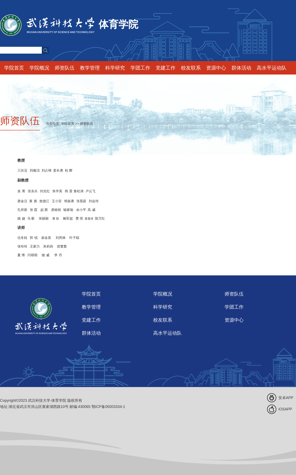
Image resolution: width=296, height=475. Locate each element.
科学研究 (115, 68)
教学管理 (90, 68)
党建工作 (166, 68)
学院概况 (39, 68)
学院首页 (14, 68)
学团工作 (140, 68)
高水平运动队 (271, 68)
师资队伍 (65, 68)
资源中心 (216, 68)
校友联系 (191, 68)
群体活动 (241, 68)
